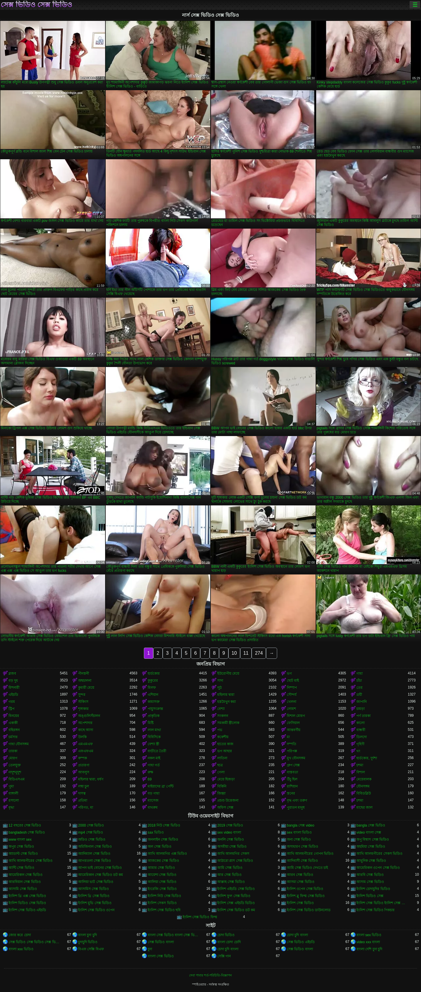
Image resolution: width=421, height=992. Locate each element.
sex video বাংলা (229, 832)
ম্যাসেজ (153, 800)
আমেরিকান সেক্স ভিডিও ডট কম (100, 875)
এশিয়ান (153, 695)
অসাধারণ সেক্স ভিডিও (302, 846)
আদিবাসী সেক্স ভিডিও (302, 861)
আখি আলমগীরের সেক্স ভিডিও (31, 861)
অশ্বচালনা (84, 680)
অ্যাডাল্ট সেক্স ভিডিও (23, 854)
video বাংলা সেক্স (368, 832)
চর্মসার (13, 737)
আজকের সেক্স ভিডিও (163, 861)
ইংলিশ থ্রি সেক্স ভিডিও (94, 896)
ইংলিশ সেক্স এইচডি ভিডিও (236, 903)
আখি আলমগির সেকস (233, 854)
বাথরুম (153, 807)
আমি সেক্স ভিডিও (230, 868)
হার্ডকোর (154, 673)
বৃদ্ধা (11, 807)
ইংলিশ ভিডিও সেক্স (369, 896)
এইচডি (13, 695)
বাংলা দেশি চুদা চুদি (369, 949)
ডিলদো (361, 737)
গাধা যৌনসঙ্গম (19, 744)
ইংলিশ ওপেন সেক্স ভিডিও (305, 889)
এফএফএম (85, 751)
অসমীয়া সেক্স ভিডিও (232, 846)
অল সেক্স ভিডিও (159, 846)
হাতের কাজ (225, 744)
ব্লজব (12, 673)
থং (358, 751)
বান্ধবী (360, 730)
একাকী (13, 723)
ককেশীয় (222, 737)
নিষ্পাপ (292, 688)
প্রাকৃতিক (153, 716)
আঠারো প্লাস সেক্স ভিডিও (235, 861)
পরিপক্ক (292, 751)
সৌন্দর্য (292, 695)
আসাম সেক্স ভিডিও (370, 882)
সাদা (220, 680)
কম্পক (82, 758)
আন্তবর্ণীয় (293, 730)
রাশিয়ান (292, 786)
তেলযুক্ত (15, 765)
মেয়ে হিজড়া (226, 779)
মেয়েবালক (363, 779)
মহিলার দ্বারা (225, 695)
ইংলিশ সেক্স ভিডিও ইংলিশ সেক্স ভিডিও (382, 903)
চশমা (359, 765)
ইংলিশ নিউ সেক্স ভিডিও (164, 896)
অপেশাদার (85, 723)
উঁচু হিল (292, 779)
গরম (12, 702)
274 (259, 653)
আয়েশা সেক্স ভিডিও (162, 875)
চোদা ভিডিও (226, 935)
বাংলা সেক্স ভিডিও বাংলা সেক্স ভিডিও (173, 935)
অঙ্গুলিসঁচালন (89, 716)
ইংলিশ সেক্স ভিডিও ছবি (164, 910)
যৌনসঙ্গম (363, 786)
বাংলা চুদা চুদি (87, 935)
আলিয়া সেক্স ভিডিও (162, 882)
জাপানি (361, 702)
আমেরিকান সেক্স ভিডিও (26, 875)
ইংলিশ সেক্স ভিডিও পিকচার (375, 910)
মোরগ (13, 758)
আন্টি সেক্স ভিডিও (21, 868)
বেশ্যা (221, 709)
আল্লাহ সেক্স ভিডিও (231, 882)
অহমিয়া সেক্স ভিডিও (370, 846)
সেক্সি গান (224, 956)
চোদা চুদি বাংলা (297, 935)
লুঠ (219, 688)
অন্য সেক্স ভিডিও (299, 839)
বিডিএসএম (17, 779)
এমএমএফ (85, 744)
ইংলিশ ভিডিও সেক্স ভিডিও (27, 903)
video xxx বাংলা (368, 942)
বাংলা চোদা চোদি (229, 942)
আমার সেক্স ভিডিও (161, 868)
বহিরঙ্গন (14, 730)
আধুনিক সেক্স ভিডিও (371, 861)
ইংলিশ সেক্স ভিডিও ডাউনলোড (309, 910)
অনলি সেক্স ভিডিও (230, 839)
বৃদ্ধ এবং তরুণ (297, 800)
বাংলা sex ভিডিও (368, 935)
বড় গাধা (153, 793)
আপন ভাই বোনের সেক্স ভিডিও (100, 868)
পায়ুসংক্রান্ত (155, 709)
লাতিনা (222, 758)
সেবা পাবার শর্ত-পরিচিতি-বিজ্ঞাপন (210, 975)
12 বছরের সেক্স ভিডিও (25, 825)
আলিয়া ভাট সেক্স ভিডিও (95, 882)
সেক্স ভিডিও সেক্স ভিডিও (36, 5)
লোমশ (291, 709)
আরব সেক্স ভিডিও (300, 875)
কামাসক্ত (154, 702)
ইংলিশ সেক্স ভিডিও (300, 903)
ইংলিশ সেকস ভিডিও (162, 903)
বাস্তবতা (292, 772)
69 (149, 779)
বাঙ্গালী (13, 793)
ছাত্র (220, 765)
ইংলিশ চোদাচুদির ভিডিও (373, 889)
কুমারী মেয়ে (86, 688)
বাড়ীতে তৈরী (157, 751)
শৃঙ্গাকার (83, 709)
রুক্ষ (150, 772)
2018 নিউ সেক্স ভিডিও (164, 825)
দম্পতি (291, 744)
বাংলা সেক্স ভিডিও (161, 956)
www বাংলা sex (20, 839)
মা (288, 737)
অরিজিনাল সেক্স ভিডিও (95, 846)
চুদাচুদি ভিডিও (87, 942)
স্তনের (291, 793)
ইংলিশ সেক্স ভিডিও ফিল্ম (200, 917)
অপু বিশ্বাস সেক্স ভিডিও (372, 839)
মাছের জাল (364, 807)
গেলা (221, 772)
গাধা (359, 673)
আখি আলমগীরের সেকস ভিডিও (379, 854)
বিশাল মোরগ (296, 716)
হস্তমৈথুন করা (226, 702)
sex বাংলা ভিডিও (299, 832)
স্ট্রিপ (11, 709)
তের (359, 688)
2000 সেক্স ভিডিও (91, 825)
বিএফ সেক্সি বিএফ (91, 949)
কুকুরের (153, 680)
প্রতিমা (82, 800)
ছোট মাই (293, 680)
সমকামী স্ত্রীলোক (228, 723)
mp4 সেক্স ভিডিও (90, 832)
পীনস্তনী (83, 673)
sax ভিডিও (156, 832)
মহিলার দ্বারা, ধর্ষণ (90, 779)
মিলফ (152, 688)
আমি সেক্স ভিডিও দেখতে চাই (307, 868)
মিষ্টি (151, 723)
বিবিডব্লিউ (363, 793)
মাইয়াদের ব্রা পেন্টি (161, 786)
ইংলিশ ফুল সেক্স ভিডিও (233, 896)
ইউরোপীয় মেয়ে (228, 673)
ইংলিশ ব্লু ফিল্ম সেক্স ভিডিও (306, 896)
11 (246, 653)
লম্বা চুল (83, 786)
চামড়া (360, 709)
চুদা (150, 949)
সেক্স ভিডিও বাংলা (161, 942)
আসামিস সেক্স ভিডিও (93, 889)
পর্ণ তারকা (363, 716)
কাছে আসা (85, 730)
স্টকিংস (83, 702)
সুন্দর (81, 695)
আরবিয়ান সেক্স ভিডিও (25, 882)
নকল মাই (154, 758)
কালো (360, 723)
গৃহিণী (360, 744)
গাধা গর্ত (154, 765)
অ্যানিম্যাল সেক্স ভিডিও (94, 854)
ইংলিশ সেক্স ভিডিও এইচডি (27, 910)
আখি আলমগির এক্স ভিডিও (167, 854)
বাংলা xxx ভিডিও (21, 949)
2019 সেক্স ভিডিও (230, 825)
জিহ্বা (221, 793)
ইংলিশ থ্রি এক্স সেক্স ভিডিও (27, 896)
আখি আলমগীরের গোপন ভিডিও (310, 854)
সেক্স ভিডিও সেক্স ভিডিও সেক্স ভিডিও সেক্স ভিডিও (34, 942)
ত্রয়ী (359, 695)
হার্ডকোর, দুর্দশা (366, 758)
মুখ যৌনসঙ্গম (296, 758)
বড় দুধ (13, 680)
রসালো (14, 800)
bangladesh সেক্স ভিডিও (27, 832)
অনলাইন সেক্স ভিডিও (163, 839)
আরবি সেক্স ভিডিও (370, 875)
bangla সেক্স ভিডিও (370, 825)
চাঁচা (359, 680)
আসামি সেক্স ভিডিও (23, 889)
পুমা (11, 786)
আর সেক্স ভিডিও (229, 875)
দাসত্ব (82, 793)
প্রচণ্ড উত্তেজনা (227, 800)
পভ (219, 730)
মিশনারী (14, 688)
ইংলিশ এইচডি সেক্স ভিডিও (236, 889)
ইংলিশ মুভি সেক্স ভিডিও (95, 903)
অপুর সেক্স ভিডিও (21, 846)
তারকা (13, 751)
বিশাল (360, 772)
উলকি (82, 737)
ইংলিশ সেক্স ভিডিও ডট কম (236, 910)
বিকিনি (221, 786)
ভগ (289, 673)
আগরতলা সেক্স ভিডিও (94, 861)
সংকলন (222, 716)
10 (234, 653)
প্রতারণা (83, 765)
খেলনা (291, 702)
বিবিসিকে (154, 737)
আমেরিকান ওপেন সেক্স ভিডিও (378, 868)
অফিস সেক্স (225, 807)
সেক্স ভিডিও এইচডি (301, 942)
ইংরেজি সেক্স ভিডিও (162, 889)
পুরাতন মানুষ (296, 807)
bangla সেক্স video (300, 825)
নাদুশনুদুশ (15, 772)
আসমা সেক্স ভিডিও (300, 882)
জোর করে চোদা (20, 935)
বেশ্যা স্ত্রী (153, 744)
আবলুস (83, 772)
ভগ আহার (224, 751)
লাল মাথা (154, 730)
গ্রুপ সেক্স (293, 765)
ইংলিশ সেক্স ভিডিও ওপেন (96, 910)
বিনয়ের (14, 716)
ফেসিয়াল (293, 723)
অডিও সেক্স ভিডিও (91, 839)
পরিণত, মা (85, 807)
